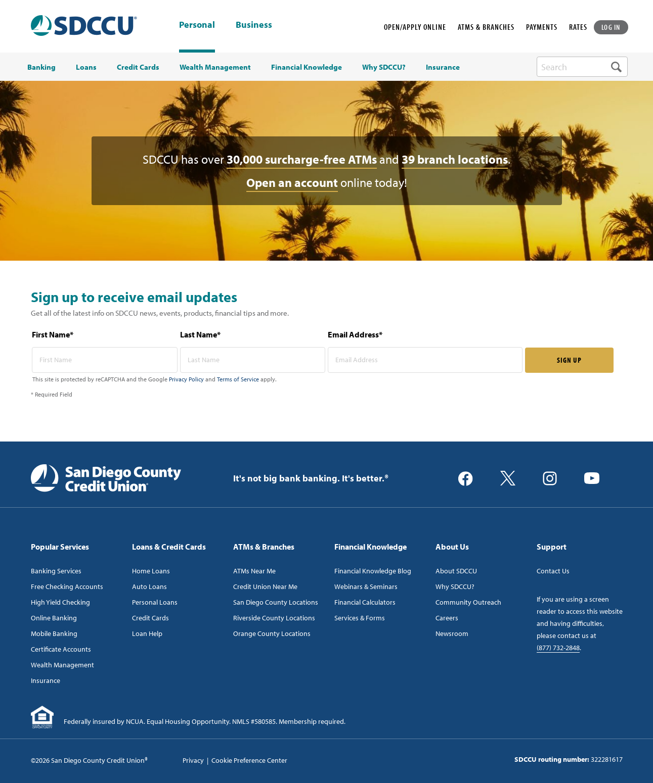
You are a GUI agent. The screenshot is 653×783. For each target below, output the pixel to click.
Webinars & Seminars (366, 586)
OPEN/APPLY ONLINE (415, 27)
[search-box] (582, 67)
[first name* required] (105, 360)
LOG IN (611, 27)
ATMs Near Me (254, 570)
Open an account (292, 182)
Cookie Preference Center (249, 760)
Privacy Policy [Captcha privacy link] (186, 379)
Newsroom (452, 633)
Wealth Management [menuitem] (215, 67)
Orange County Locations (272, 633)
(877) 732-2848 (558, 647)
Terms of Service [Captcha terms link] (238, 379)
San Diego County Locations (275, 602)
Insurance (45, 680)
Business (254, 25)
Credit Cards (150, 617)
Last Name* (200, 334)
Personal (197, 24)
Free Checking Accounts (67, 586)
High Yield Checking (60, 602)
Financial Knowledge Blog (372, 570)
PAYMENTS (541, 27)
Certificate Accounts (61, 649)
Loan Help (147, 633)
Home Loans (151, 570)
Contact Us (553, 570)
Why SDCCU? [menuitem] (384, 67)
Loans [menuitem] (86, 67)
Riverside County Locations (274, 617)
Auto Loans (149, 586)
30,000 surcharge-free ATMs (302, 159)
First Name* (52, 334)
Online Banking (54, 617)
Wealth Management (62, 664)
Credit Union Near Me (265, 586)
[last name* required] (253, 360)
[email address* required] (425, 360)
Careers (447, 617)
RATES (578, 27)
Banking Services (56, 570)
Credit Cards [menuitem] (138, 67)
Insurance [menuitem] (443, 67)
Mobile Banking (54, 633)
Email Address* (355, 334)
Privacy (193, 760)
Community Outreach (468, 602)
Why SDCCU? (455, 586)
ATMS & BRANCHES (486, 27)
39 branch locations (455, 159)
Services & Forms (359, 617)
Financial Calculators (365, 602)
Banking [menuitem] (41, 67)
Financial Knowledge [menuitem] (306, 67)
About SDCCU (456, 570)
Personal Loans (155, 602)
